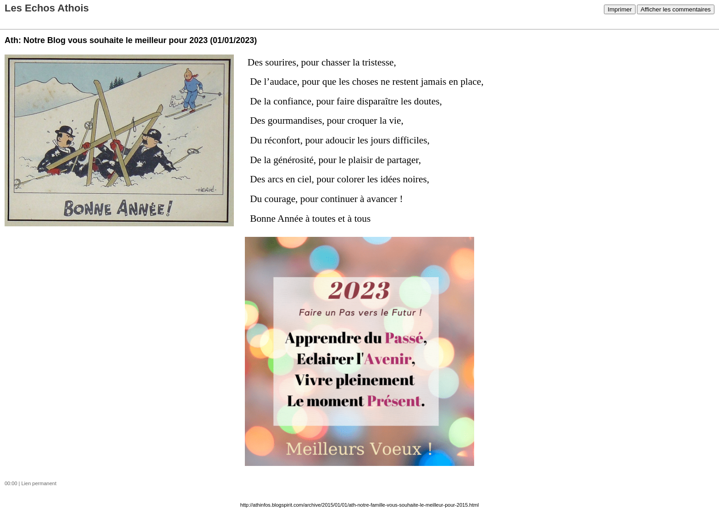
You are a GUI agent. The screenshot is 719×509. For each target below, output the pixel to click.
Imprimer (620, 9)
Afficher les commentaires (676, 9)
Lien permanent (39, 483)
